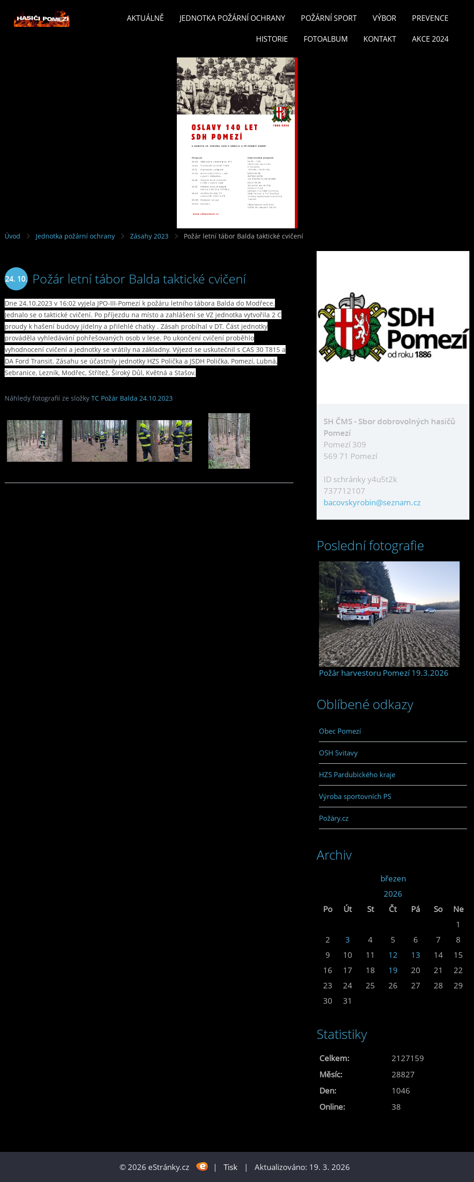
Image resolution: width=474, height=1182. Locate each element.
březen (393, 878)
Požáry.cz (334, 818)
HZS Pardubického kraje (357, 774)
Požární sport (329, 18)
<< (327, 878)
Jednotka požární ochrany (232, 18)
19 (393, 970)
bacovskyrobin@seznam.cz (372, 502)
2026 (393, 893)
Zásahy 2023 (149, 236)
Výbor (384, 18)
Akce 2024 (430, 39)
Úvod (12, 236)
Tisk (230, 1167)
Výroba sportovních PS (355, 796)
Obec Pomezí (340, 731)
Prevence (430, 18)
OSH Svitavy (338, 752)
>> (458, 878)
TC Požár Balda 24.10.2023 (132, 398)
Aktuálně (145, 18)
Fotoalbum (326, 39)
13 (415, 954)
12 (393, 954)
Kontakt (379, 39)
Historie (272, 39)
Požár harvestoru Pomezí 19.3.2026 (384, 672)
